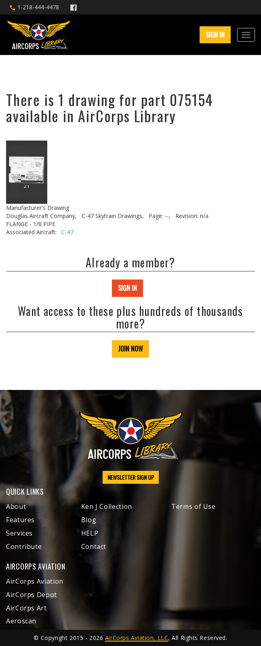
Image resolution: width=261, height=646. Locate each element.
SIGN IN (215, 35)
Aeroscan (21, 620)
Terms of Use (193, 506)
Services (19, 533)
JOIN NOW (130, 349)
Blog (89, 519)
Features (20, 519)
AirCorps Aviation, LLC (136, 638)
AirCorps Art (26, 608)
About (16, 506)
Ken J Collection (106, 506)
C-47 (67, 232)
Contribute (24, 546)
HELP (90, 533)
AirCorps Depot (31, 594)
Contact (93, 546)
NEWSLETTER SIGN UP (130, 477)
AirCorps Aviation (34, 581)
